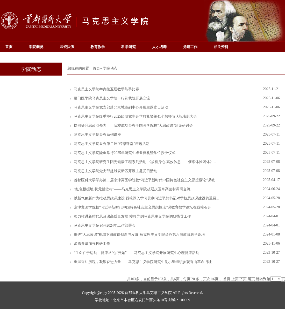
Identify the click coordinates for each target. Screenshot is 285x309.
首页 (8, 47)
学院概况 (36, 47)
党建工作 (190, 47)
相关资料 (221, 47)
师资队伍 (67, 47)
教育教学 (97, 47)
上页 (235, 279)
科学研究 (128, 47)
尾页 (251, 279)
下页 (243, 279)
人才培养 (159, 47)
